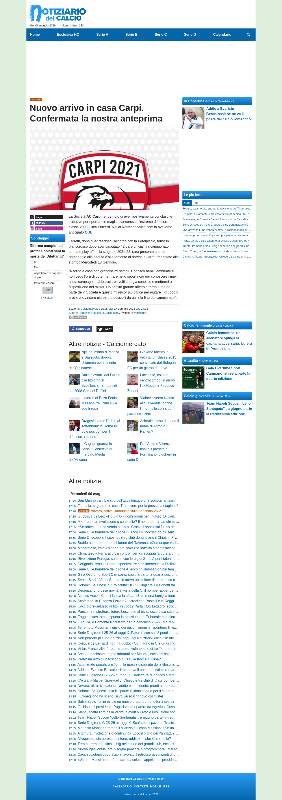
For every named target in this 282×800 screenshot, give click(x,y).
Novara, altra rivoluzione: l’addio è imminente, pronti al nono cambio (131, 686)
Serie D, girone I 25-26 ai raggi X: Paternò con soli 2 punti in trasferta (132, 633)
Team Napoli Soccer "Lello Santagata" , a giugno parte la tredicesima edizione (138, 717)
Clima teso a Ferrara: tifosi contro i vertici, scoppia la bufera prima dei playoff (137, 553)
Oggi (187, 202)
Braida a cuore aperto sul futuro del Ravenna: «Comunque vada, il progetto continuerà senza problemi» (158, 543)
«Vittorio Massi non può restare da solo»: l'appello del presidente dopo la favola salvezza (147, 760)
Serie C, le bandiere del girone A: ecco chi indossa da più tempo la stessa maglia (141, 569)
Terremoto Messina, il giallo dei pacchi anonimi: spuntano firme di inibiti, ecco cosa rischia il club (152, 627)
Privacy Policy (154, 778)
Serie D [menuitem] (190, 34)
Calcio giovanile (197, 396)
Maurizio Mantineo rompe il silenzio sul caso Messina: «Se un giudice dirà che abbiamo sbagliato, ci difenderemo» (167, 728)
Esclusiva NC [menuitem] (68, 34)
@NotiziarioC (139, 312)
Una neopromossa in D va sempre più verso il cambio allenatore (222, 235)
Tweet (105, 329)
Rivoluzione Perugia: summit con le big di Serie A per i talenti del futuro (133, 559)
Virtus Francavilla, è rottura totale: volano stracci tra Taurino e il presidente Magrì (140, 648)
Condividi (80, 329)
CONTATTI (141, 786)
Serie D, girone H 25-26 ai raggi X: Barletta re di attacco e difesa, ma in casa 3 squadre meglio (151, 675)
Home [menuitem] (35, 34)
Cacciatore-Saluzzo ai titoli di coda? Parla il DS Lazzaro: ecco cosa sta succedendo (143, 606)
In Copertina (194, 101)
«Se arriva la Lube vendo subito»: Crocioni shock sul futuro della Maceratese (138, 527)
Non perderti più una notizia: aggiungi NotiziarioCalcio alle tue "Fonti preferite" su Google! (147, 638)
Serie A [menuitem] (102, 34)
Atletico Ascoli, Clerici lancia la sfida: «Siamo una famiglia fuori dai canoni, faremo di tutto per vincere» (157, 596)
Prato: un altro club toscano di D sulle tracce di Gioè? (119, 659)
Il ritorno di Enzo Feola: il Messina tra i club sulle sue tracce (101, 403)
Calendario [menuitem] (222, 34)
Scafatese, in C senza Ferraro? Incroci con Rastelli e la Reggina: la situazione (138, 601)
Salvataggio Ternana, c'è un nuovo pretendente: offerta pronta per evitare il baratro (142, 701)
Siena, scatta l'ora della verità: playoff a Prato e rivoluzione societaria (131, 712)
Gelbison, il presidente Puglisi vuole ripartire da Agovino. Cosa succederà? (136, 707)
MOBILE (155, 786)
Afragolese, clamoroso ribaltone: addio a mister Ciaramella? (124, 738)
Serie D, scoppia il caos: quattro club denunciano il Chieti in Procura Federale (138, 537)
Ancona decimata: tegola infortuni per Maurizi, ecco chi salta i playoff (131, 654)
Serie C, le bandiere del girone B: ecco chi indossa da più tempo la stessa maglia (141, 532)
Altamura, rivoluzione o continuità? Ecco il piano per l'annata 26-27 (130, 733)
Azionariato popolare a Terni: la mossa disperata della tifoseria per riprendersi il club (143, 664)
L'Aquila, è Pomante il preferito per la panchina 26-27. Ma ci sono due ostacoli (139, 622)
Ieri (196, 202)
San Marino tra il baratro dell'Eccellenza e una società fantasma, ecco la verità (139, 500)
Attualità (191, 361)
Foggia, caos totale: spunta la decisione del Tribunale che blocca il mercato (136, 617)
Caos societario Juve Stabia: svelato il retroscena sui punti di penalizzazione (137, 754)
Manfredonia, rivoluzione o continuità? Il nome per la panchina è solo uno (135, 521)
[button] (48, 290)
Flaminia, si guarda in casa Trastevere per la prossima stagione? (128, 506)
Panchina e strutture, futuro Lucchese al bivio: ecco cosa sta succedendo (135, 611)
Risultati (48, 297)
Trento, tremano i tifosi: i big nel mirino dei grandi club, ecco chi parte (131, 744)
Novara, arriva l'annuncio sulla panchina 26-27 (120, 511)
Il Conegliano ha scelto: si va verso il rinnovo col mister (120, 696)
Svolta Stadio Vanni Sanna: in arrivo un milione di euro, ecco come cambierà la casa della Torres (153, 580)
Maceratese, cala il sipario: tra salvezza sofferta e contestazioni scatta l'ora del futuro (144, 548)
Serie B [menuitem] (131, 34)
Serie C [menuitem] (161, 34)
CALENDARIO (122, 786)
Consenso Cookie (130, 778)
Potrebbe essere (44, 283)
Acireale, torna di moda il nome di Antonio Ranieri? (159, 426)
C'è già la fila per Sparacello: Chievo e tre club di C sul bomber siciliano (133, 680)
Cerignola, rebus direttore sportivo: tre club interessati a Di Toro (127, 564)
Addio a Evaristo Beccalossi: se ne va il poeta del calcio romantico (129, 670)
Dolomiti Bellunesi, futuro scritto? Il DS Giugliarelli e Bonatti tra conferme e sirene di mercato (150, 585)
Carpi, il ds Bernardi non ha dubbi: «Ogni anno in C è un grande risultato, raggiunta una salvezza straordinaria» (164, 643)
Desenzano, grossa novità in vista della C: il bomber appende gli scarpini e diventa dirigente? (150, 590)
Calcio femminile (198, 325)
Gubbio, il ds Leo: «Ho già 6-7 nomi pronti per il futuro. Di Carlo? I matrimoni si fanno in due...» (151, 516)
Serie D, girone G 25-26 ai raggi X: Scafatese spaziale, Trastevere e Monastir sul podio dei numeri (154, 723)
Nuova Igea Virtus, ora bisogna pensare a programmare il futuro (127, 749)
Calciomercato (89, 308)
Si (35, 261)
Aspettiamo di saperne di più (48, 275)
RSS (166, 786)
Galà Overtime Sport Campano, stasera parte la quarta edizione (128, 574)
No (36, 267)
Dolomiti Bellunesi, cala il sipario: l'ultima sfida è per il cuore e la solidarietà (136, 691)
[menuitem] (248, 34)
